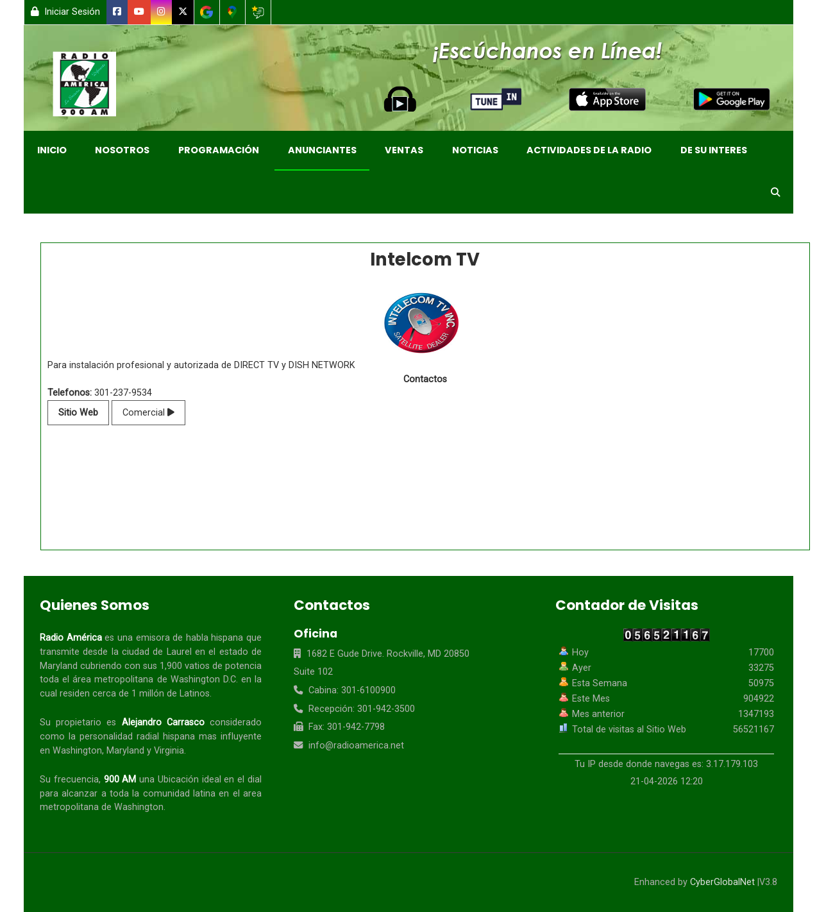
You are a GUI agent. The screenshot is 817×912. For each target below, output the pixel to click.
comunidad (166, 793)
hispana (227, 637)
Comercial (148, 412)
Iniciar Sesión (65, 11)
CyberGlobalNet (722, 882)
